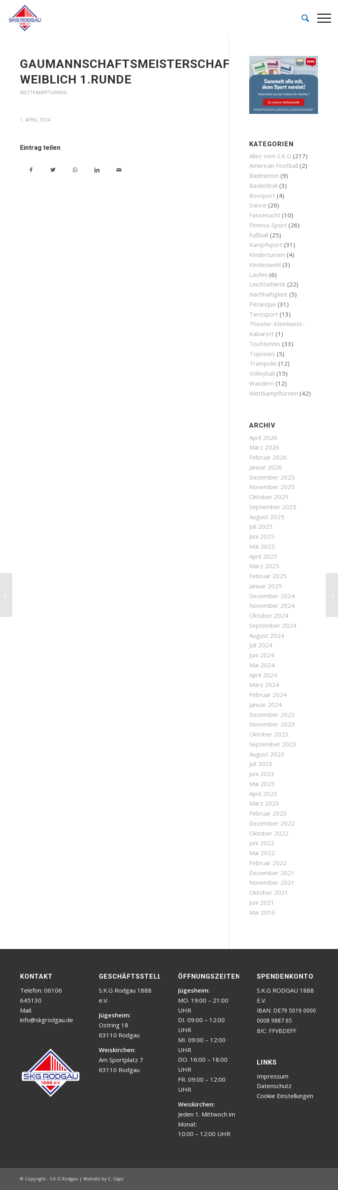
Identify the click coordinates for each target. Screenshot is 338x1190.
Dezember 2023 (272, 714)
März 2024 (264, 685)
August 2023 (266, 754)
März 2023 (264, 803)
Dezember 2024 (272, 596)
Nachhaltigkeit (268, 294)
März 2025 (264, 566)
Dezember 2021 (272, 873)
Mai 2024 (262, 665)
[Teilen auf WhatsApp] (75, 170)
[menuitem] (301, 18)
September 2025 (272, 507)
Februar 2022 (268, 863)
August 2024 (266, 635)
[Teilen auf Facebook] (31, 170)
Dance (257, 205)
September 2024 (272, 625)
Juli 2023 (260, 764)
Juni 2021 (261, 902)
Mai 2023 (262, 784)
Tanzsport (263, 314)
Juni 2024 (261, 655)
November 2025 (272, 487)
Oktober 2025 (268, 497)
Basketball (263, 185)
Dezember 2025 (272, 477)
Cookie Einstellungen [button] (285, 1096)
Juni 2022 (261, 843)
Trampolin (263, 363)
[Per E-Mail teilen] (119, 170)
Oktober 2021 (268, 892)
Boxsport (262, 195)
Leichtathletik (267, 284)
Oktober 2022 (268, 833)
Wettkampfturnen (43, 93)
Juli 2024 (260, 645)
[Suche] (301, 18)
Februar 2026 (268, 457)
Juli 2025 (260, 526)
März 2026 (264, 447)
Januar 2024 (265, 704)
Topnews (262, 354)
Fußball (258, 235)
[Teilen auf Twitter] (53, 170)
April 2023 (263, 794)
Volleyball (262, 373)
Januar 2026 (265, 467)
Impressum (272, 1076)
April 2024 (263, 675)
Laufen (258, 275)
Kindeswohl (265, 265)
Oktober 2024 (268, 615)
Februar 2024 (268, 694)
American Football (273, 165)
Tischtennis (264, 344)
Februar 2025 (268, 576)
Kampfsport (265, 245)
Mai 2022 (262, 853)
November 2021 (272, 882)
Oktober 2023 (268, 734)
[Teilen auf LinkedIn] (97, 170)
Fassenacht (264, 215)
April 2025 (263, 556)
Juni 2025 (261, 536)
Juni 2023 (261, 774)
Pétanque (262, 304)
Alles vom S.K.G (270, 156)
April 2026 (263, 438)
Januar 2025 (265, 586)
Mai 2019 (262, 912)
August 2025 (266, 517)
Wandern (261, 383)
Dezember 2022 (272, 823)
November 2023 (272, 724)
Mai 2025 (262, 546)
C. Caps (115, 1179)
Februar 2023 (268, 813)
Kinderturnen (267, 255)
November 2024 (272, 605)
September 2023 (272, 744)
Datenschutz (274, 1086)
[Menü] (320, 18)
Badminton (264, 175)
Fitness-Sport (268, 225)
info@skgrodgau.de (46, 1020)
